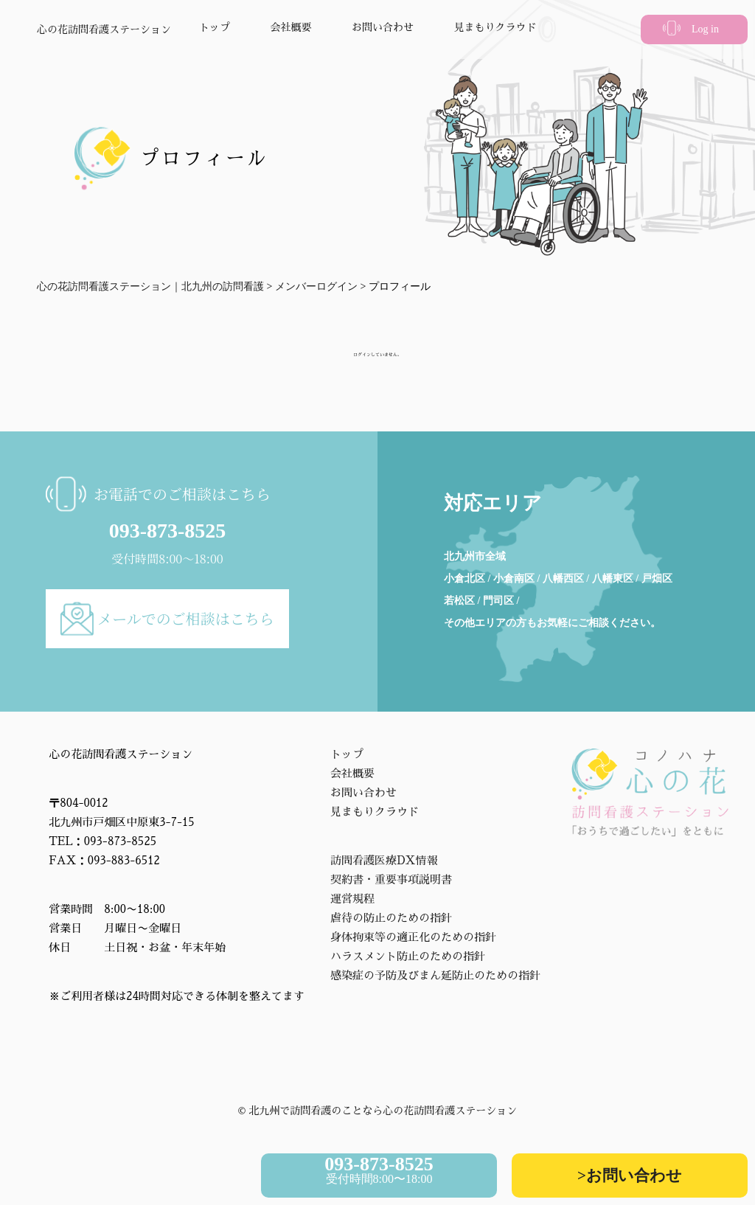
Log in (705, 29)
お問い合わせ (383, 27)
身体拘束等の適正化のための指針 (413, 936)
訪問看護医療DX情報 (384, 860)
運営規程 (352, 898)
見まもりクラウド (495, 27)
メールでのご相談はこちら (185, 618)
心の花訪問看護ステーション (104, 29)
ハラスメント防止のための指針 (407, 956)
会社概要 (291, 27)
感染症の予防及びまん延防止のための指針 (435, 975)
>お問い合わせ (629, 1175)
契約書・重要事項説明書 (391, 879)
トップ (214, 27)
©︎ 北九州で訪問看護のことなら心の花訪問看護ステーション (378, 1110)
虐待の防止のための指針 (391, 917)
